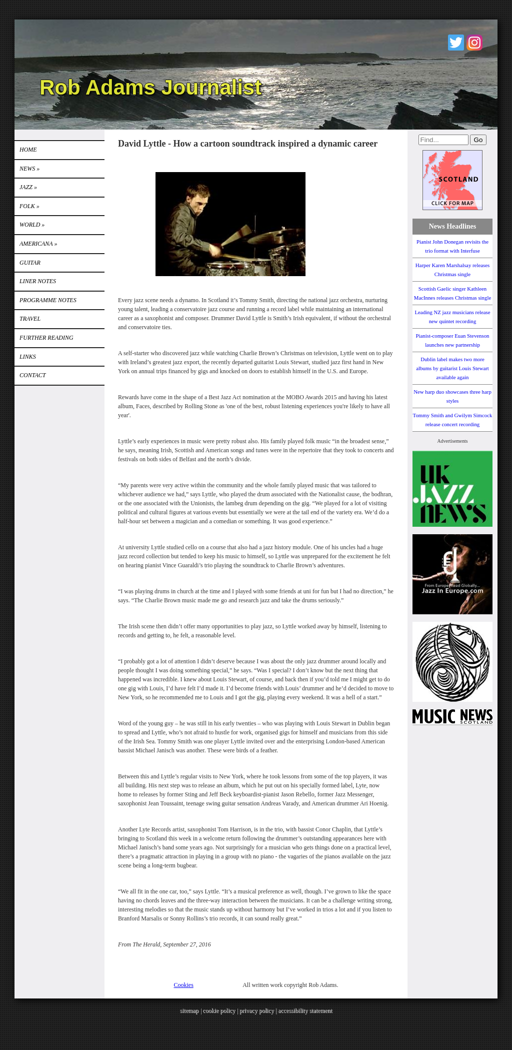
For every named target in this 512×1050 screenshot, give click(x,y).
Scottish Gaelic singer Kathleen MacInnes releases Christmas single (452, 293)
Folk (30, 206)
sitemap (189, 1010)
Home (28, 149)
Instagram (474, 43)
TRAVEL (30, 318)
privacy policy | (259, 1010)
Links (28, 356)
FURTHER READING (47, 337)
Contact (33, 375)
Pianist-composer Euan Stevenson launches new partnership (453, 340)
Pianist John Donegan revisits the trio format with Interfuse (452, 246)
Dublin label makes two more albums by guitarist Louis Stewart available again (452, 368)
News (30, 168)
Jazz (28, 187)
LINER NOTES (38, 281)
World (32, 224)
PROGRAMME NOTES (48, 300)
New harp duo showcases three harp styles (453, 396)
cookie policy (218, 1010)
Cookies (184, 984)
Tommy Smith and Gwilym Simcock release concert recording (452, 419)
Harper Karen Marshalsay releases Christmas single (453, 269)
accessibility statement (305, 1010)
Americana (38, 243)
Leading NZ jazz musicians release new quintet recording (452, 316)
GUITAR (30, 262)
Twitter (456, 43)
